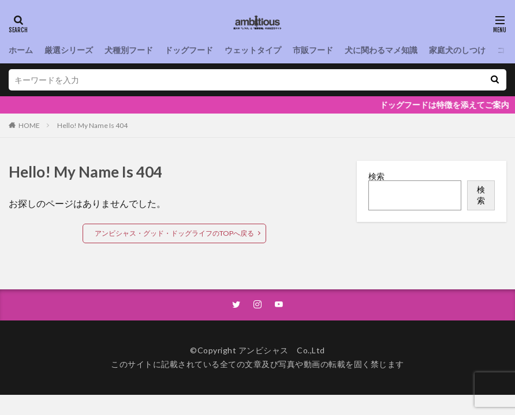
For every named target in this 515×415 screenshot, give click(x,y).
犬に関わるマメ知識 (381, 50)
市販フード (313, 50)
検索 (376, 176)
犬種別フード (129, 50)
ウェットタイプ (253, 50)
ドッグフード (189, 50)
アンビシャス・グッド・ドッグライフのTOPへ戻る (174, 233)
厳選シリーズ (68, 50)
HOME (29, 125)
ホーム (21, 50)
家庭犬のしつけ (457, 50)
